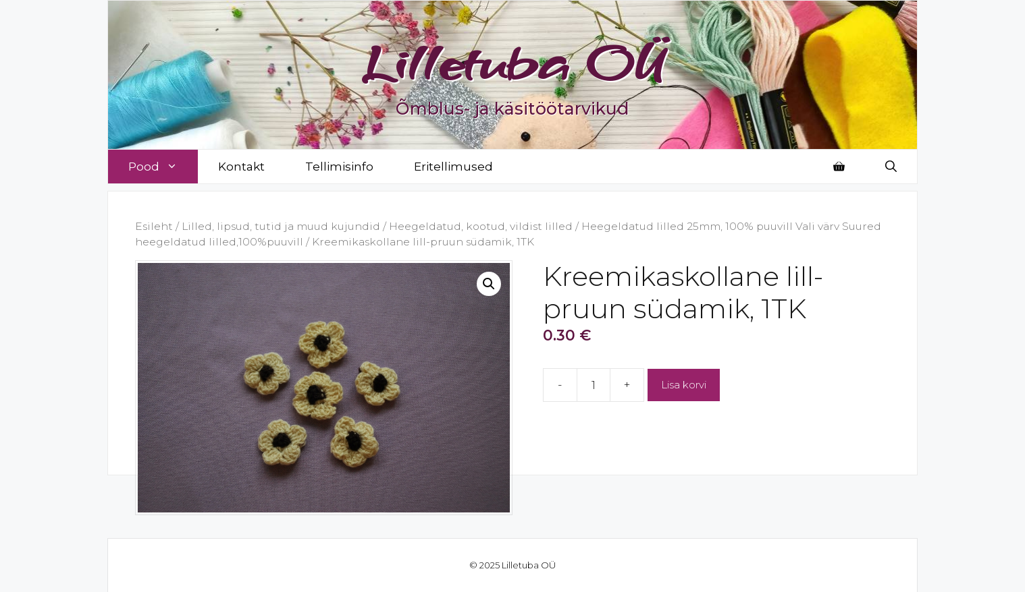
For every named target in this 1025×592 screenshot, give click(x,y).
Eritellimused (453, 166)
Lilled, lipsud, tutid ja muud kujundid (281, 226)
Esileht (154, 226)
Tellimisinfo (339, 166)
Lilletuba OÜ (513, 62)
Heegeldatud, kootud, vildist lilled (481, 226)
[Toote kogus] (593, 385)
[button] (489, 284)
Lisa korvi (683, 384)
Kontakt (241, 166)
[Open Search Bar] (891, 166)
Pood (163, 166)
